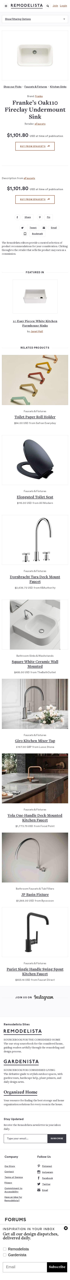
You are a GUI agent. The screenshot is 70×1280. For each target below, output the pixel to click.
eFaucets (40, 124)
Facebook (45, 1178)
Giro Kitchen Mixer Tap (35, 741)
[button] (48, 6)
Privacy (8, 1183)
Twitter (43, 1184)
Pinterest (44, 1166)
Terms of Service (13, 1177)
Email (42, 1190)
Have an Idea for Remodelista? (13, 1199)
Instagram (45, 1172)
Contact (9, 1171)
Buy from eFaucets (35, 146)
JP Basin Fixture (35, 895)
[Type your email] (26, 1138)
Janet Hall (36, 331)
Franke (39, 96)
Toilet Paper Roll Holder (35, 417)
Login (63, 6)
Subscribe (57, 1267)
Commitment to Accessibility (13, 1190)
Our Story (9, 1166)
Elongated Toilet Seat (35, 497)
